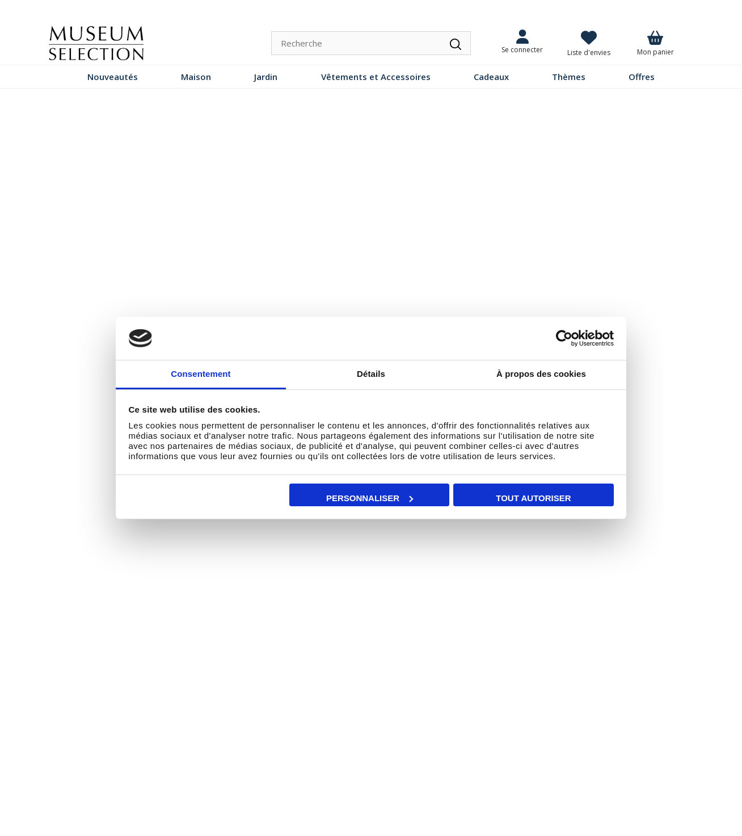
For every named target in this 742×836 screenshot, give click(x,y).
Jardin (265, 76)
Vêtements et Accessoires (376, 76)
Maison (196, 76)
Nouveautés (112, 76)
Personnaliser (369, 498)
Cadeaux (491, 76)
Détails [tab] (371, 374)
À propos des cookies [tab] (541, 374)
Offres (642, 76)
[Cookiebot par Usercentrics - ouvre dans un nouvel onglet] (564, 338)
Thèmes (568, 76)
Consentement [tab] (200, 374)
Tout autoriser (533, 498)
